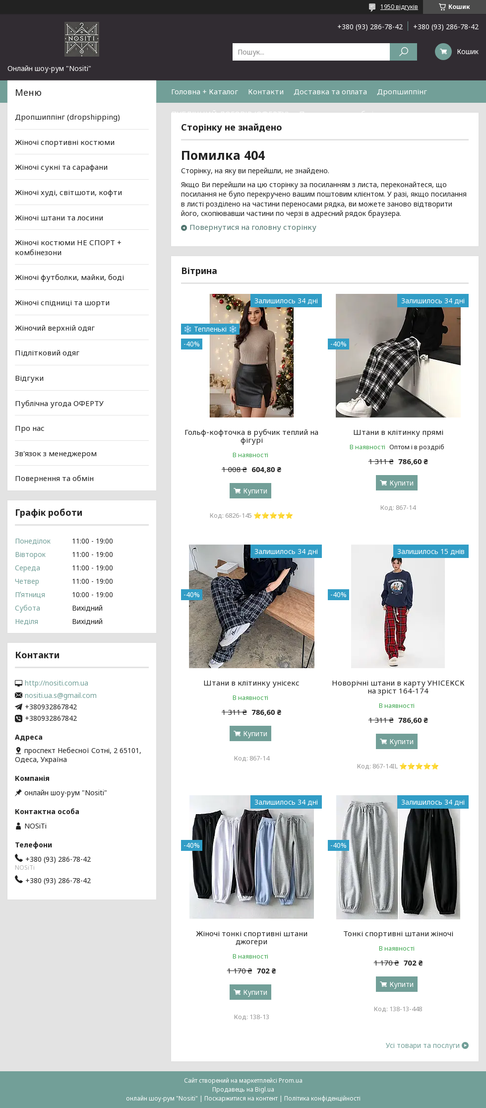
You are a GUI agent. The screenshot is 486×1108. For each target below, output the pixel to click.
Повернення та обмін (338, 114)
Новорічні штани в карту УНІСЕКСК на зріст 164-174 (398, 686)
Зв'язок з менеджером (56, 453)
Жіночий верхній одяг (55, 328)
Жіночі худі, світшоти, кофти (68, 192)
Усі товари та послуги (423, 1045)
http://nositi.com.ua (56, 683)
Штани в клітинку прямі (398, 432)
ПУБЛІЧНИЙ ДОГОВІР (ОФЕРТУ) (230, 114)
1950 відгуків (399, 6)
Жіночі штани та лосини (59, 217)
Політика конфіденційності (322, 1098)
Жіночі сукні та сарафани (61, 167)
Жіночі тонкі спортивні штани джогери (251, 937)
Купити (255, 490)
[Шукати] (403, 52)
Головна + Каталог (204, 91)
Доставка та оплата (330, 91)
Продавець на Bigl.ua (243, 1089)
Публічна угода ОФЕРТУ (59, 403)
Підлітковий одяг (47, 352)
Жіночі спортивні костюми (65, 142)
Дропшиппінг (402, 91)
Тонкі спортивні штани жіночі (398, 933)
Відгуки (29, 378)
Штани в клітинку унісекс (251, 683)
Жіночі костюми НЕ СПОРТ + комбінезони (68, 247)
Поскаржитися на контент (241, 1098)
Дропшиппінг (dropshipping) (67, 117)
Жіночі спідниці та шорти (62, 302)
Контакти (266, 91)
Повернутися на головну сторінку (252, 227)
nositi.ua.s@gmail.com (61, 695)
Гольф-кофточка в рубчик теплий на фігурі (251, 436)
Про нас (30, 428)
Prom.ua (291, 1080)
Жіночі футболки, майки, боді (69, 277)
